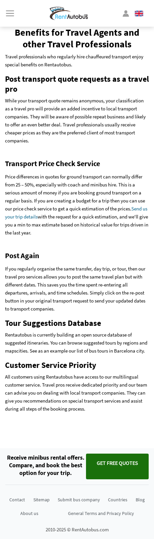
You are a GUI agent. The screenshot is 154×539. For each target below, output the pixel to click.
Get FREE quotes (117, 463)
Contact (17, 500)
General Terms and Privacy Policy (101, 513)
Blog (140, 500)
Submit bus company (79, 500)
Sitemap (41, 500)
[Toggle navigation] (10, 13)
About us (29, 513)
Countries (117, 500)
